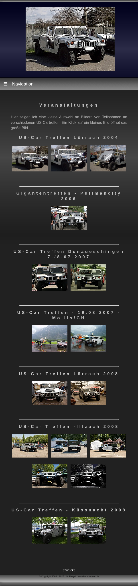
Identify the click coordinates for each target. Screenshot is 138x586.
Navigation (18, 83)
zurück (68, 570)
